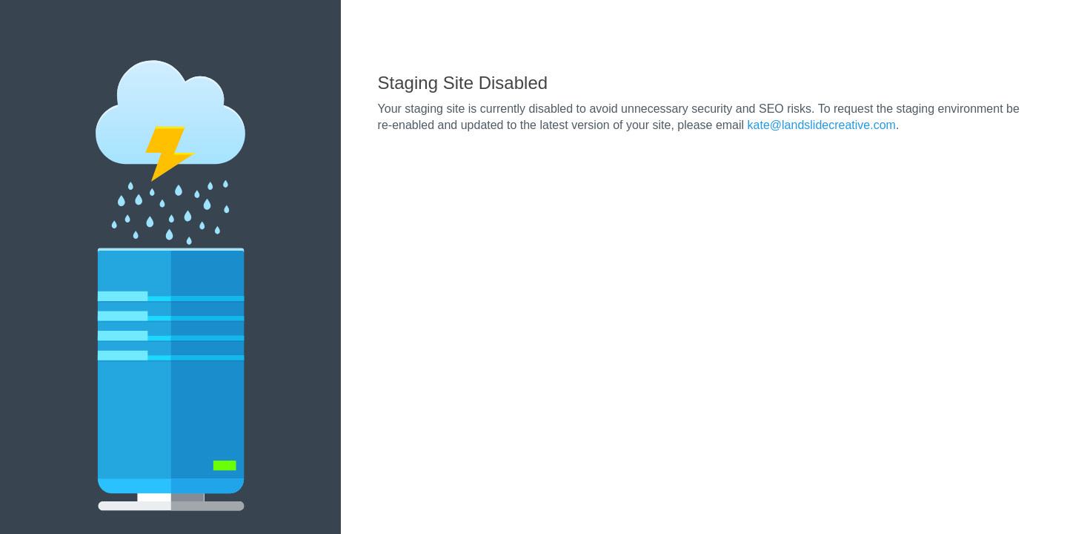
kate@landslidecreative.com (822, 125)
